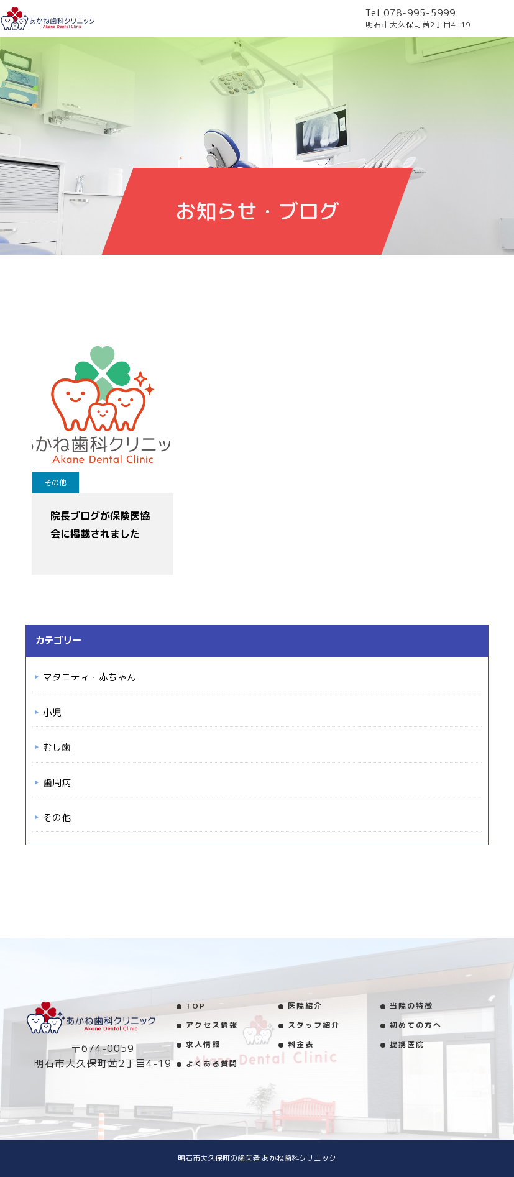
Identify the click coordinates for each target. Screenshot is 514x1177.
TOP (196, 1006)
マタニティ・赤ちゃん (89, 677)
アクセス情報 (212, 1025)
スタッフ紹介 (314, 1025)
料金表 (301, 1044)
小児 (52, 712)
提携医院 (407, 1044)
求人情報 (203, 1044)
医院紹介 (305, 1006)
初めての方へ (416, 1025)
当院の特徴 (411, 1006)
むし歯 (57, 747)
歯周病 (57, 782)
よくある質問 (212, 1063)
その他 (55, 482)
